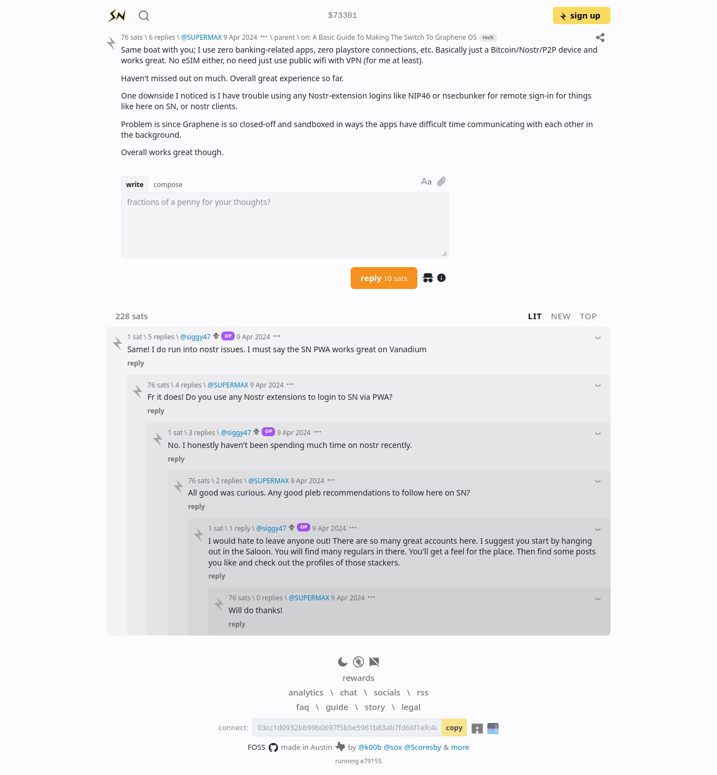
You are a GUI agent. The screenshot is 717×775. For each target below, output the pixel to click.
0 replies (270, 597)
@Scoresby (422, 747)
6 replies (162, 36)
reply (384, 277)
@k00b (370, 747)
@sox (393, 747)
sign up (579, 15)
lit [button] (535, 315)
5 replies (161, 336)
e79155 (370, 761)
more (460, 747)
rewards (358, 677)
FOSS (263, 747)
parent (284, 36)
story (375, 706)
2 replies (229, 480)
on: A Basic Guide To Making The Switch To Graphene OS (389, 36)
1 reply (239, 528)
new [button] (561, 315)
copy (454, 727)
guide (336, 706)
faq (302, 706)
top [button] (588, 315)
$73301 (342, 16)
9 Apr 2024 (240, 36)
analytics (305, 692)
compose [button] (168, 184)
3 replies (202, 432)
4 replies (188, 384)
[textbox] (285, 225)
